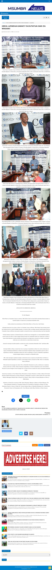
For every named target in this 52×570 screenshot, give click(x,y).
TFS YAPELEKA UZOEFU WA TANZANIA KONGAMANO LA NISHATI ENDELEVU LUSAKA (27, 505)
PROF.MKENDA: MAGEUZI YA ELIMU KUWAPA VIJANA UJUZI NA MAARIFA (24, 527)
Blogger (35, 445)
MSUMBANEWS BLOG (19, 566)
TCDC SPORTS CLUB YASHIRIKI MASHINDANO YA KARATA (21, 534)
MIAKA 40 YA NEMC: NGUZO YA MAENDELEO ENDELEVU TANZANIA (23, 491)
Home (4, 22)
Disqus (40, 445)
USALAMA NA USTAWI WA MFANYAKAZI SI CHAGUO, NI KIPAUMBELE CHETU (25, 483)
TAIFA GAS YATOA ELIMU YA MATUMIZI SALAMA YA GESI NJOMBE (22, 541)
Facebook (47, 445)
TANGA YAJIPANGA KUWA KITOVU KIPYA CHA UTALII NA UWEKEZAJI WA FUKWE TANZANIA (29, 498)
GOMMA (28, 568)
